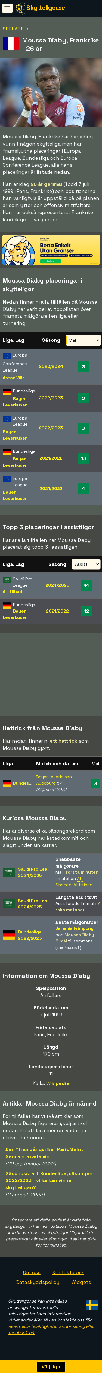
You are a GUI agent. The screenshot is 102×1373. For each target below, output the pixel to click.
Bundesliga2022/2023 (30, 936)
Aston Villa (14, 378)
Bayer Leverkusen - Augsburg (55, 781)
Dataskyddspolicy (37, 1283)
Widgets (81, 1283)
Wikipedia (57, 1084)
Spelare (13, 29)
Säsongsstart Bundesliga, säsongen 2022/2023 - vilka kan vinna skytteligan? (48, 1181)
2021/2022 (50, 458)
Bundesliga (24, 784)
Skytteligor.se (45, 7)
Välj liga (51, 1366)
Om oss (31, 1273)
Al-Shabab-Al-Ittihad (73, 882)
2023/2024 (51, 366)
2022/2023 (51, 398)
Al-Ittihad (12, 591)
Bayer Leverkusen (15, 402)
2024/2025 (57, 585)
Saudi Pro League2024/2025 (36, 873)
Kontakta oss (68, 1273)
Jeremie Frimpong (74, 929)
